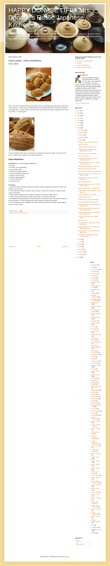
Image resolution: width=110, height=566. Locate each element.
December (82, 130)
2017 (78, 110)
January (81, 254)
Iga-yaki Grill (95, 354)
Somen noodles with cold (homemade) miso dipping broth (89, 213)
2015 (78, 115)
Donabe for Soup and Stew (96, 299)
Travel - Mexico (96, 477)
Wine (93, 533)
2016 (78, 113)
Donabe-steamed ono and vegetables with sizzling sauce (88, 227)
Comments (80, 544)
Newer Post (12, 246)
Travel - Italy (95, 457)
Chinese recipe (96, 282)
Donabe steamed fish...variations (87, 194)
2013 (78, 120)
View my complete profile (82, 103)
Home (39, 246)
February (81, 251)
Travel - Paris (95, 494)
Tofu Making (95, 415)
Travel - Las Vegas (95, 472)
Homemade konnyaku (95, 339)
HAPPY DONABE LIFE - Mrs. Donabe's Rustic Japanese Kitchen (50, 17)
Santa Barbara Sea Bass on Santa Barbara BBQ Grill (88, 159)
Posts (78, 541)
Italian (93, 359)
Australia (94, 271)
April (80, 246)
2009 (78, 257)
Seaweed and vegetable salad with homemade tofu (88, 235)
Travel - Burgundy (94, 418)
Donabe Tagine (96, 317)
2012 (78, 123)
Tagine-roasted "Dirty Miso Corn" (87, 147)
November (82, 132)
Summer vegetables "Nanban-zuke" (88, 202)
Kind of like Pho (82, 220)
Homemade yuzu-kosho (95, 351)
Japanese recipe (96, 365)
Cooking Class (96, 289)
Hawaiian (94, 329)
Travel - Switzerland (95, 513)
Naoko (86, 75)
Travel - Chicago (96, 428)
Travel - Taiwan (96, 516)
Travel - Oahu (95, 488)
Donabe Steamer (96, 313)
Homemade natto (96, 342)
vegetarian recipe (96, 529)
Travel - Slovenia (96, 509)
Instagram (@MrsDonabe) (84, 67)
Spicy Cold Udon (83, 144)
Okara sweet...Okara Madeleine (87, 153)
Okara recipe (16, 212)
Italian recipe (95, 361)
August (81, 140)
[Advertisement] (38, 230)
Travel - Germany (96, 446)
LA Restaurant (96, 375)
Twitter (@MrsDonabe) (83, 65)
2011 (78, 125)
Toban (93, 413)
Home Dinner (95, 331)
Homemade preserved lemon (96, 346)
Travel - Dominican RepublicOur (95, 442)
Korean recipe (96, 371)
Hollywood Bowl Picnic (84, 197)
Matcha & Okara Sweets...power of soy (89, 166)
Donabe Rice (95, 302)
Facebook (79, 63)
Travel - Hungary (96, 453)
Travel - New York (97, 485)
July (80, 239)
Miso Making (95, 390)
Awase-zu (94, 273)
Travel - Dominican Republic (95, 437)
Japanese (94, 363)
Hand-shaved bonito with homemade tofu (89, 171)
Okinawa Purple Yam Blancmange (88, 142)
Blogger (67, 556)
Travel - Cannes (96, 421)
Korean (94, 369)
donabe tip (95, 321)
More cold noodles (83, 156)
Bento (93, 275)
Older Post (65, 246)
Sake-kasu (95, 403)
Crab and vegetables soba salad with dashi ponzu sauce (88, 209)
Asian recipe (95, 269)
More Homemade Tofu (84, 181)
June (80, 242)
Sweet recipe (24, 212)
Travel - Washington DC (96, 520)
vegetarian (95, 527)
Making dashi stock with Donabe (87, 169)
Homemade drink (96, 334)
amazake (94, 265)
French (94, 327)
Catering (94, 278)
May (80, 244)
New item (94, 394)
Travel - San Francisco (95, 506)
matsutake (94, 378)
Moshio (94, 392)
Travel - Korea (96, 468)
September (82, 137)
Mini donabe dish (96, 386)
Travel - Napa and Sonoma (95, 481)
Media (93, 380)
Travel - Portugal (96, 498)
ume (93, 525)
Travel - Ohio (95, 492)
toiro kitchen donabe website (85, 61)
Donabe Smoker (96, 306)
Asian (93, 267)
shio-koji (94, 409)
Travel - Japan (96, 460)
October (81, 135)
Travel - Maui (95, 475)
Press (93, 401)
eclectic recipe (96, 323)
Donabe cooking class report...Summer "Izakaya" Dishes (89, 163)
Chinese (94, 280)
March (80, 249)
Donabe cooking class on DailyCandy (88, 188)
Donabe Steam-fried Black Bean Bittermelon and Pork (87, 150)
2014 (78, 118)
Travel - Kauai (95, 464)
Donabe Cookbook (94, 296)
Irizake (93, 356)
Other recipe (95, 398)
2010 (78, 128)
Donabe (94, 293)
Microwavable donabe (95, 383)
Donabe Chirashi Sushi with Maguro (88, 199)
